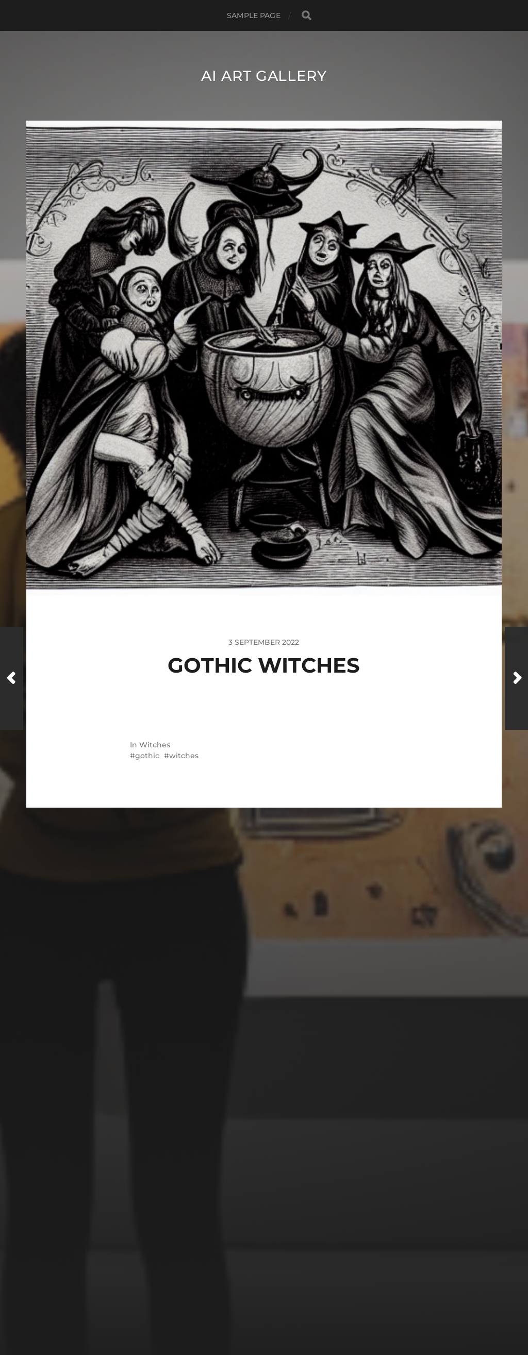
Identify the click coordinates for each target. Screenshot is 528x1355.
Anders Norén (284, 1310)
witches (184, 755)
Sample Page (253, 15)
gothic (147, 755)
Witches (154, 744)
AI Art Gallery (264, 76)
